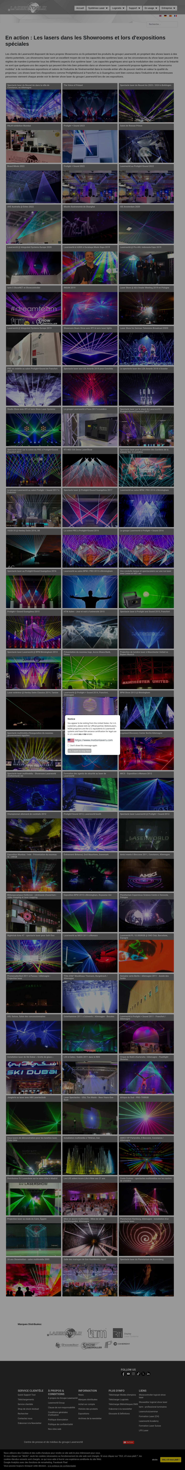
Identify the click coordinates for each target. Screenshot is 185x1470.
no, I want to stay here (80, 750)
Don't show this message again (82, 745)
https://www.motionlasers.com (90, 740)
